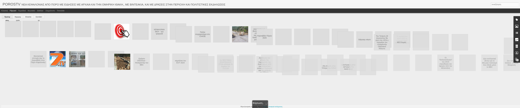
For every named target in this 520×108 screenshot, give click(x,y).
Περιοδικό (22, 11)
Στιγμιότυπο (50, 11)
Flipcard (13, 11)
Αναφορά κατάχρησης (275, 106)
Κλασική (4, 11)
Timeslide (60, 11)
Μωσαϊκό (31, 11)
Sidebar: (40, 11)
